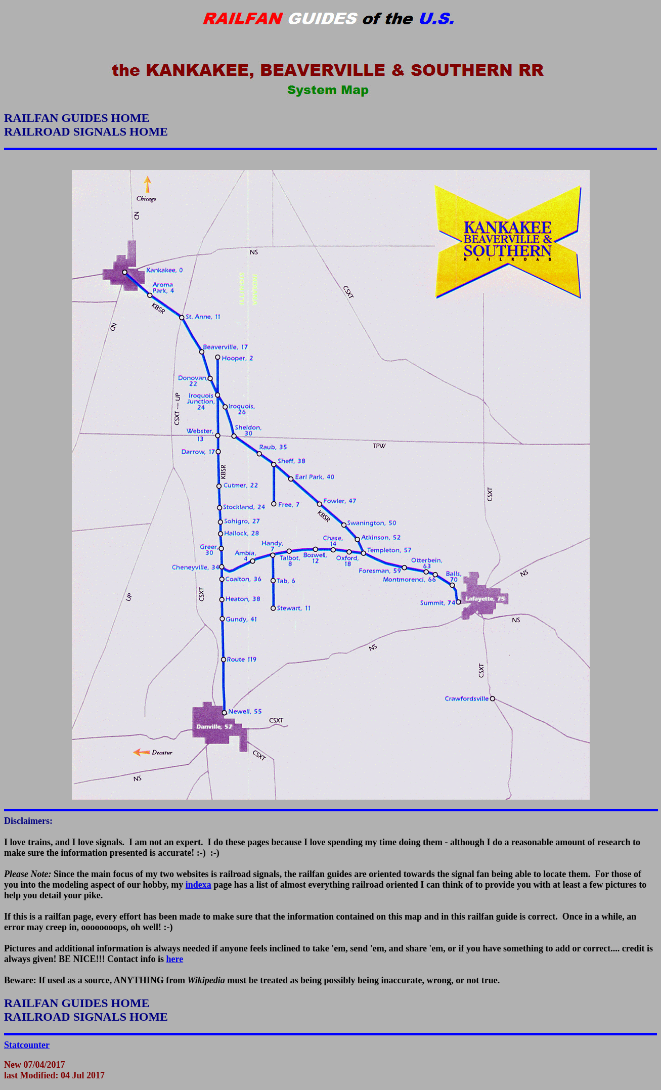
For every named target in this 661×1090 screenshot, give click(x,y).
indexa (198, 885)
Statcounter (27, 1045)
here (175, 959)
